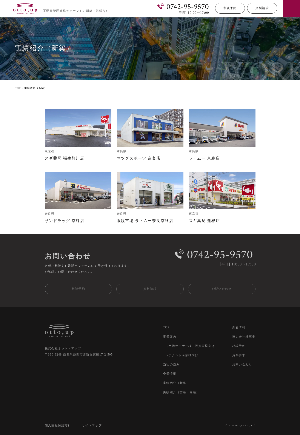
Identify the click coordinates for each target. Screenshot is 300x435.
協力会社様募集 (243, 336)
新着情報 (239, 327)
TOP (166, 327)
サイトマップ (92, 425)
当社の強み (171, 364)
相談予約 (230, 8)
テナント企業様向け (183, 355)
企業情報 (169, 373)
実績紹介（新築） (176, 383)
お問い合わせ (222, 289)
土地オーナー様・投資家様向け (192, 346)
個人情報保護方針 (58, 425)
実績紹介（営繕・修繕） (181, 392)
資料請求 (262, 8)
